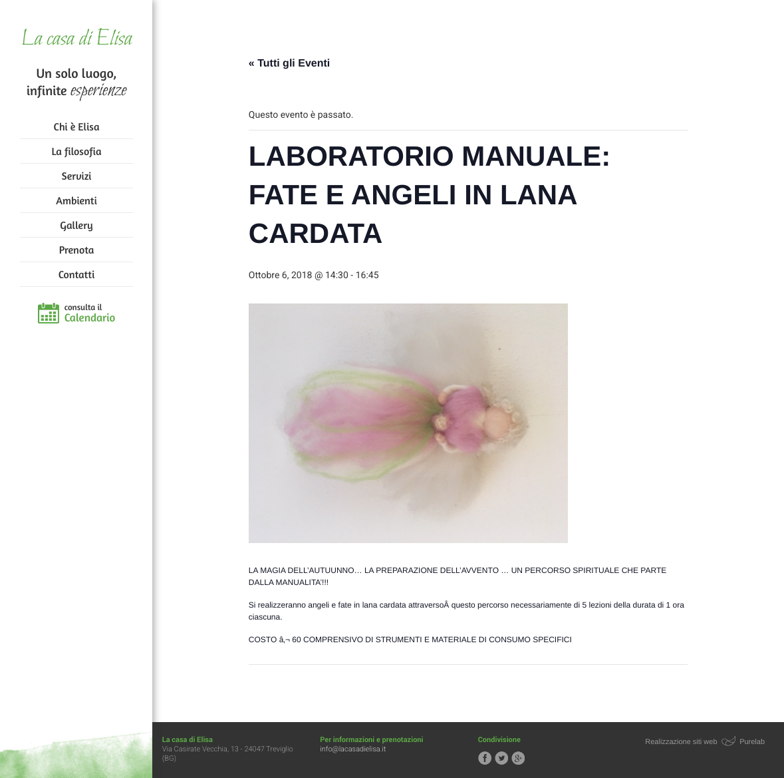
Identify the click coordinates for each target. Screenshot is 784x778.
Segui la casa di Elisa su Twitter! (502, 758)
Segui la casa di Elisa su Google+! (518, 758)
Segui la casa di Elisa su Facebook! (485, 758)
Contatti (76, 274)
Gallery (76, 225)
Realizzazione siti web (682, 742)
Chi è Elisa (77, 126)
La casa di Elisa (76, 40)
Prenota (76, 249)
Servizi (77, 175)
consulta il (90, 313)
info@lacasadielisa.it (353, 749)
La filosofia (77, 151)
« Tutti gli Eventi (289, 63)
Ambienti (76, 200)
